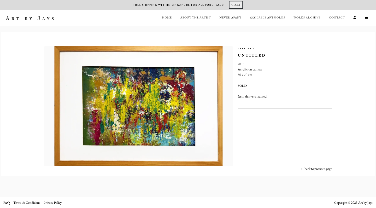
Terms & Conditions (26, 202)
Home (167, 17)
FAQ (6, 202)
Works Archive (307, 17)
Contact (337, 17)
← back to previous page (316, 168)
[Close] (236, 5)
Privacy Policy (53, 202)
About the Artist (195, 17)
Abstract (246, 48)
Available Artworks (267, 17)
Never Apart (230, 17)
